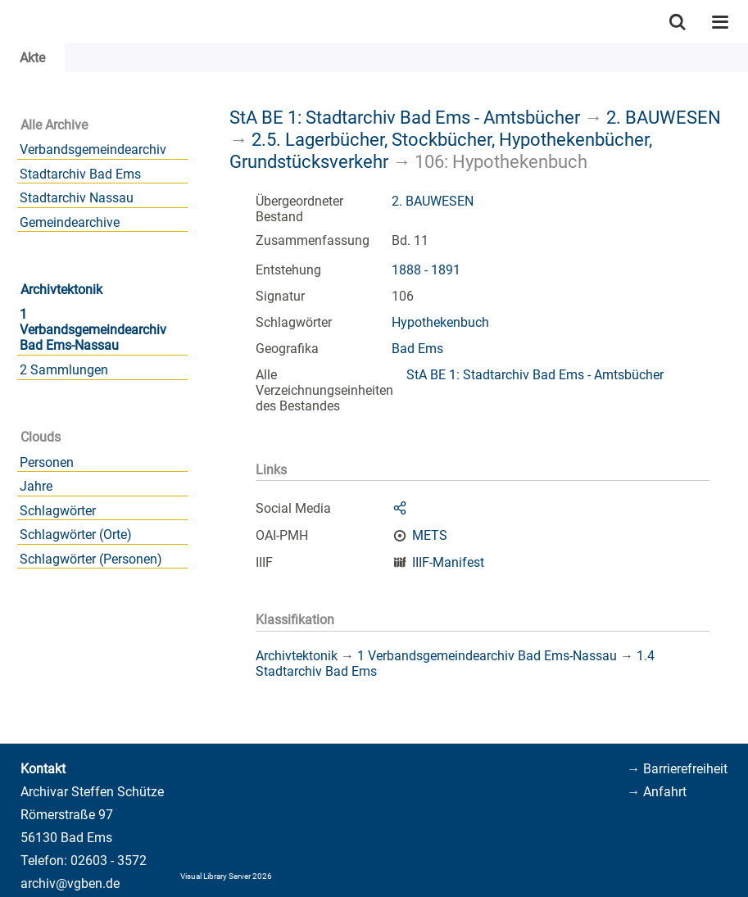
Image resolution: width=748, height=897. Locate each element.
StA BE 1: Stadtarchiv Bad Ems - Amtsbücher (404, 117)
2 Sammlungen (64, 370)
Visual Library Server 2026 (226, 876)
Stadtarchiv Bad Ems (80, 174)
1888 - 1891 (426, 270)
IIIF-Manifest (448, 562)
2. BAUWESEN (663, 117)
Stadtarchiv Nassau (77, 198)
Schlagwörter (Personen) (91, 559)
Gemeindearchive (70, 222)
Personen (47, 462)
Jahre (36, 486)
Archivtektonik (61, 289)
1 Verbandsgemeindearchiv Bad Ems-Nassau (93, 329)
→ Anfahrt (657, 792)
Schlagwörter (58, 511)
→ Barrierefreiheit (677, 769)
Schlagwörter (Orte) (76, 534)
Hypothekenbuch (440, 322)
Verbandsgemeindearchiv (93, 149)
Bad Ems (417, 348)
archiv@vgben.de (70, 883)
